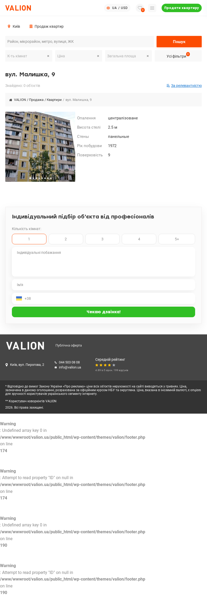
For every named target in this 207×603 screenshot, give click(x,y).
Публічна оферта (68, 346)
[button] (30, 178)
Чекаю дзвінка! (104, 312)
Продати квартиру (181, 8)
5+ (177, 239)
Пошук (179, 41)
